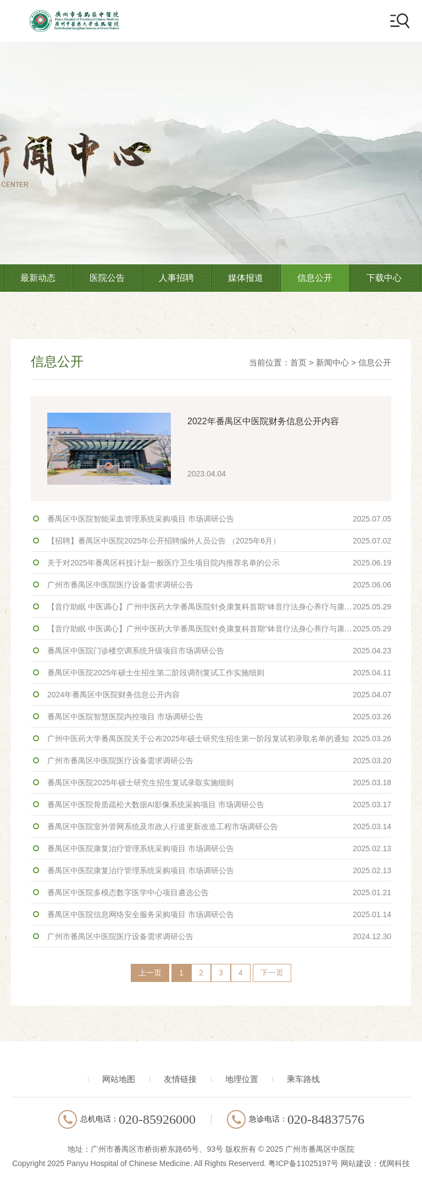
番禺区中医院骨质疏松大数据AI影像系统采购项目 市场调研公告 (219, 804)
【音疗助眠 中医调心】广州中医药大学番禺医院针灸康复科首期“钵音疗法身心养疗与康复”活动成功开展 (219, 607)
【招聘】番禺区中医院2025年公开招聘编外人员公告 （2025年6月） (219, 541)
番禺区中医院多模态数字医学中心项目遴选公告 (219, 892)
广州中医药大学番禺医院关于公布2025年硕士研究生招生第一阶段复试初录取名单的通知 (219, 739)
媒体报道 (245, 277)
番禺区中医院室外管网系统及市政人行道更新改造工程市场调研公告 (219, 826)
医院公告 (107, 277)
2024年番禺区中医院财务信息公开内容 (219, 695)
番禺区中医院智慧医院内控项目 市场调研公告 (219, 717)
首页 (298, 362)
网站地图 (118, 1079)
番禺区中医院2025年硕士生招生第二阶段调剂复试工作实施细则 (219, 673)
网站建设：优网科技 (375, 1163)
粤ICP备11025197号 (303, 1163)
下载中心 (384, 277)
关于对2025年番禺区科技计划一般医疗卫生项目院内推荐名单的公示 (219, 563)
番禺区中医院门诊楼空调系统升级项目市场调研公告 (219, 651)
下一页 (274, 973)
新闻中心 (332, 362)
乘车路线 (303, 1079)
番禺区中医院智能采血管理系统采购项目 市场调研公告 (219, 519)
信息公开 (314, 277)
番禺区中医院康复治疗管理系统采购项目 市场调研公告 (219, 848)
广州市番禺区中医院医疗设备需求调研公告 (219, 585)
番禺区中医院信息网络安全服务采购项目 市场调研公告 (219, 914)
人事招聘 (176, 277)
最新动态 (37, 277)
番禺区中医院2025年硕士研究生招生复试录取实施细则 (219, 783)
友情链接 (180, 1079)
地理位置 (241, 1079)
